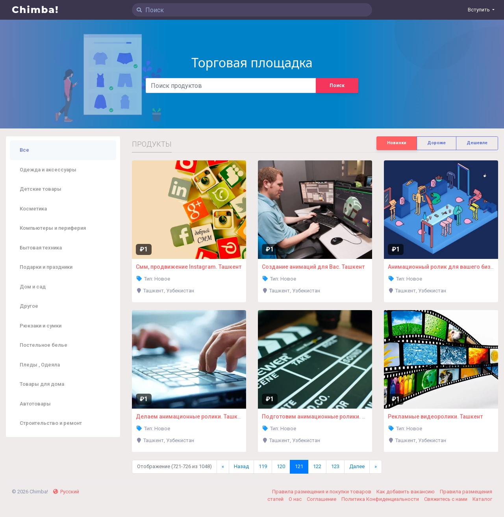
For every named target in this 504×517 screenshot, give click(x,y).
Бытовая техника (41, 248)
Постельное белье (43, 345)
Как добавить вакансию (406, 492)
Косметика (33, 209)
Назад (241, 466)
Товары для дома (42, 384)
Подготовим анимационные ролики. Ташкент (323, 416)
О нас (296, 499)
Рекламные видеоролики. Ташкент (435, 416)
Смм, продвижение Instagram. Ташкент (188, 267)
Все (24, 150)
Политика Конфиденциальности (380, 499)
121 (299, 466)
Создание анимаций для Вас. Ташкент (313, 267)
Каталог (482, 499)
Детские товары (40, 189)
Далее (357, 466)
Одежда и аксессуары (48, 170)
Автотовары (35, 404)
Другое (29, 306)
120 (281, 466)
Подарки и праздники (46, 267)
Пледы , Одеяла (40, 365)
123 (335, 466)
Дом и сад (33, 287)
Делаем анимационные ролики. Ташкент (191, 416)
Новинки (396, 142)
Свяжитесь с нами (446, 499)
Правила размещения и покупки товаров (322, 492)
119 (263, 466)
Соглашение (322, 499)
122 (317, 466)
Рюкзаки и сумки (40, 326)
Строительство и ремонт (51, 423)
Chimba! (35, 9)
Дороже (436, 142)
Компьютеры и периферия (53, 228)
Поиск (337, 85)
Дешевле (477, 142)
